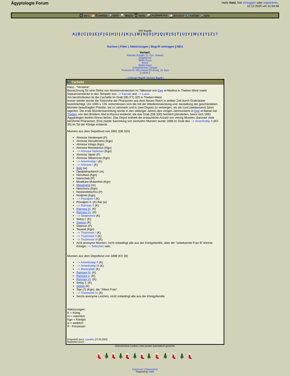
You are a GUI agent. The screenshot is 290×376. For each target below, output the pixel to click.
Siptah (80, 286)
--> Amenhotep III (87, 265)
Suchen (112, 46)
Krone (145, 63)
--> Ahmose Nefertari (90, 151)
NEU (180, 46)
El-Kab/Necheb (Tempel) (145, 68)
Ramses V (83, 276)
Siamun (81, 222)
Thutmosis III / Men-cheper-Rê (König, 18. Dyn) (145, 70)
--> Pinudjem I (85, 198)
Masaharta (83, 185)
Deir (160, 90)
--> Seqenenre (85, 215)
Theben (72, 114)
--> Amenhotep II (202, 121)
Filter (123, 46)
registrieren (270, 2)
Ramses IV (83, 272)
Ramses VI (83, 279)
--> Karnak (124, 94)
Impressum (137, 369)
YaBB (151, 372)
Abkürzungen (139, 46)
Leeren (144, 73)
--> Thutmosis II (86, 236)
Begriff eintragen (162, 46)
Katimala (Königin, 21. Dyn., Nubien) (145, 55)
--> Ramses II (85, 205)
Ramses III (83, 209)
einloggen (249, 2)
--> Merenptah (85, 269)
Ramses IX (83, 212)
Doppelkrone (145, 58)
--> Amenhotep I (86, 161)
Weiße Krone (145, 60)
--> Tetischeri (95, 246)
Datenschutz (151, 369)
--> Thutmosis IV (87, 293)
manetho (89, 339)
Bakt (79, 168)
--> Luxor (143, 94)
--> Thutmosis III (87, 239)
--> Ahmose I (84, 164)
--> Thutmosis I (86, 232)
